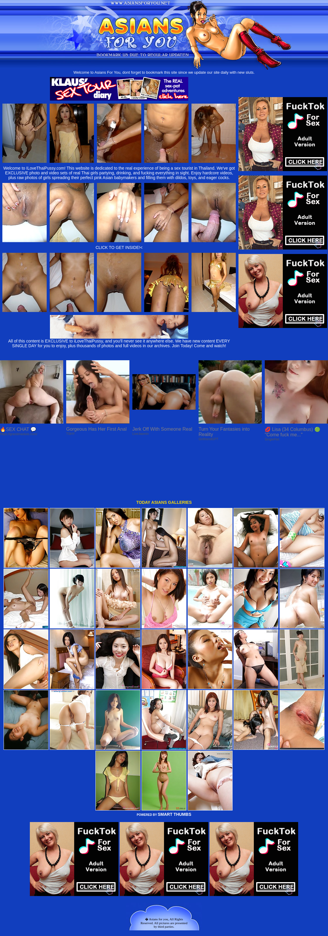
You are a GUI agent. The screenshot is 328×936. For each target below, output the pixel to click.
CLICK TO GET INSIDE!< (118, 247)
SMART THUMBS (174, 765)
